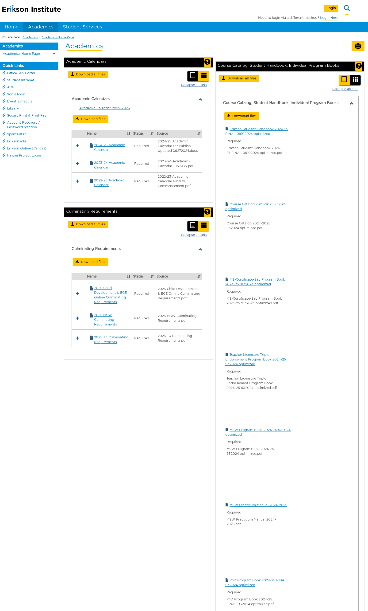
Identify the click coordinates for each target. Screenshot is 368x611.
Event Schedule (17, 101)
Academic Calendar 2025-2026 (104, 108)
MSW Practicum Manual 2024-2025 (258, 505)
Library (10, 108)
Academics (41, 27)
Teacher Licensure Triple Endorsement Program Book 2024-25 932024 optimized (255, 359)
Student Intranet (18, 80)
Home (12, 27)
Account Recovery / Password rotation (21, 125)
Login (331, 8)
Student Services (82, 27)
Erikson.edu (14, 141)
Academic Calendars (86, 61)
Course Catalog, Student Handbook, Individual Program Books (278, 65)
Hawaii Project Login (21, 155)
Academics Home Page (58, 37)
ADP (8, 87)
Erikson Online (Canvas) (24, 148)
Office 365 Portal (18, 73)
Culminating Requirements (91, 151)
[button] (88, 74)
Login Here (329, 18)
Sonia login (13, 94)
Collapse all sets (194, 85)
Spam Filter (14, 134)
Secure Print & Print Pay (24, 115)
